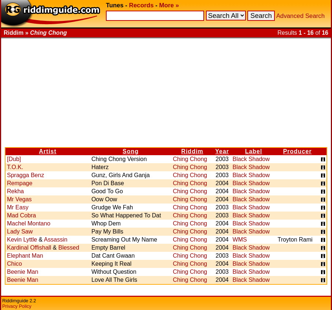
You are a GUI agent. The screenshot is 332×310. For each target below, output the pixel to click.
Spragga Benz (25, 175)
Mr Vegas (19, 199)
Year (222, 151)
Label (253, 151)
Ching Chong (190, 159)
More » (169, 5)
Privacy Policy (17, 306)
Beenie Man (22, 272)
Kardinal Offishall (29, 247)
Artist (47, 151)
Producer (297, 151)
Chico (14, 264)
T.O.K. (15, 167)
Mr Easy (18, 207)
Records (141, 5)
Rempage (19, 183)
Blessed (68, 247)
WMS (240, 239)
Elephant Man (25, 256)
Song (131, 151)
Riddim (192, 151)
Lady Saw (20, 231)
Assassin (55, 239)
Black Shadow (251, 159)
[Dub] (14, 159)
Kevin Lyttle (22, 239)
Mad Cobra (21, 215)
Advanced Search (300, 15)
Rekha (15, 191)
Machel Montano (28, 223)
